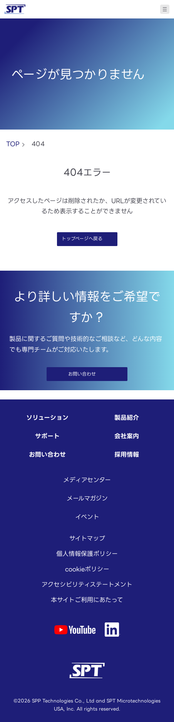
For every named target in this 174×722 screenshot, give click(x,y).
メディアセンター (87, 479)
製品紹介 (126, 417)
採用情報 (126, 454)
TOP (13, 143)
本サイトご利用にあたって (87, 599)
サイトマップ (87, 538)
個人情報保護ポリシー (87, 553)
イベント (87, 516)
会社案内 (126, 436)
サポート (47, 436)
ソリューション (47, 417)
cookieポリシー (87, 569)
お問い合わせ (47, 454)
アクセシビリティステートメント (87, 584)
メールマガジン (87, 498)
